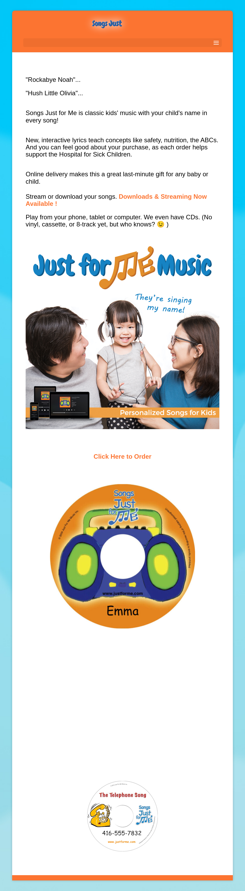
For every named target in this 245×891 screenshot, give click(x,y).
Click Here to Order (122, 456)
